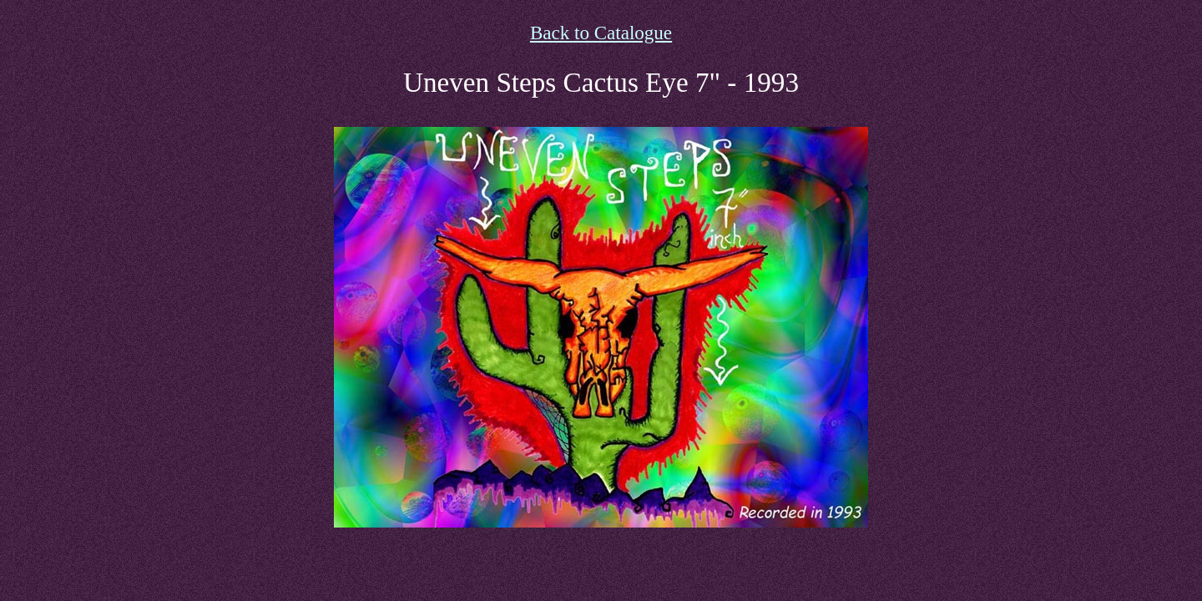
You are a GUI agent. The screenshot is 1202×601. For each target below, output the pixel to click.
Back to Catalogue (601, 32)
